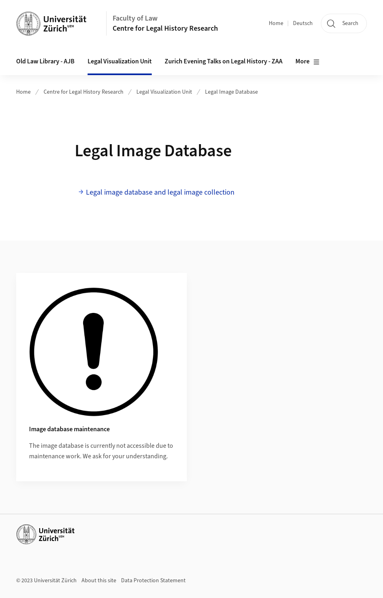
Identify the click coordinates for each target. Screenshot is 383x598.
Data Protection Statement (153, 581)
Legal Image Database (231, 92)
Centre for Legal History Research (165, 28)
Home (276, 23)
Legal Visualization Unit (164, 92)
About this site (99, 581)
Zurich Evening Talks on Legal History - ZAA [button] (224, 61)
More (307, 62)
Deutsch (303, 23)
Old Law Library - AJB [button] (45, 61)
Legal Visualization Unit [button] (120, 61)
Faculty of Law (135, 18)
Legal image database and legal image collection (161, 192)
